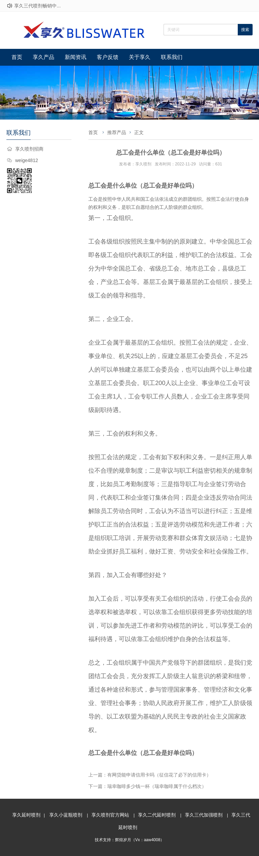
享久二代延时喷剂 (157, 815)
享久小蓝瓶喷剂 (65, 815)
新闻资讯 (75, 57)
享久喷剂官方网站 (110, 815)
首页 (16, 57)
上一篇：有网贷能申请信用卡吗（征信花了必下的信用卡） (149, 775)
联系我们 (171, 57)
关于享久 (139, 57)
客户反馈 (107, 57)
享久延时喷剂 (26, 815)
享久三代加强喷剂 (204, 815)
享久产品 (43, 57)
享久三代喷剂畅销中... (37, 5)
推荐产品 (116, 132)
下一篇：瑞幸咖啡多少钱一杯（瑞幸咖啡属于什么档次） (147, 786)
